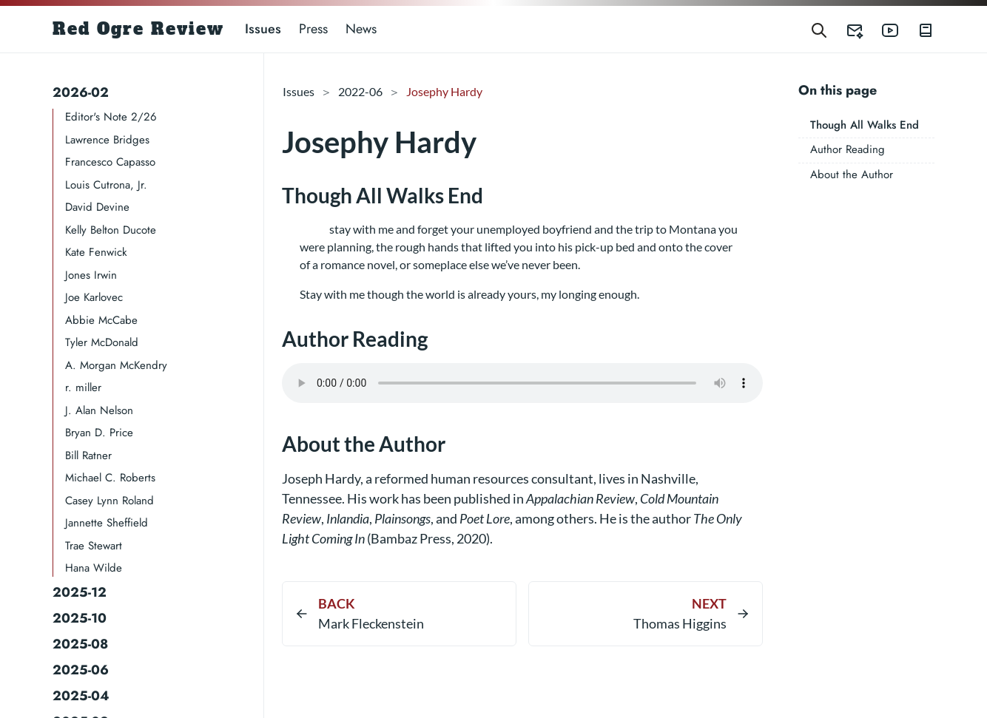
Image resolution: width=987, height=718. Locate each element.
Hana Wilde (93, 568)
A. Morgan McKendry (116, 365)
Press (313, 28)
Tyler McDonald (101, 342)
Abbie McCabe (101, 320)
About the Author (851, 174)
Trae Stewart (93, 546)
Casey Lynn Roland (109, 500)
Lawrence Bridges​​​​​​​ (107, 140)
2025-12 (80, 592)
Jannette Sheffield (106, 523)
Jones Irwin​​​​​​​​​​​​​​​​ (91, 275)
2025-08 (80, 644)
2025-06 (81, 670)
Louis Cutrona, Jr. (106, 185)
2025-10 (80, 618)
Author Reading (847, 149)
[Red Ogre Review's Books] (916, 29)
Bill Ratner (88, 455)
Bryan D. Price (99, 432)
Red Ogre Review (138, 29)
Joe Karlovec (94, 297)
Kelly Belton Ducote (110, 230)
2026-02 (81, 92)
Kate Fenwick (96, 252)
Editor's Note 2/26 (111, 117)
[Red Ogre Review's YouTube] (881, 29)
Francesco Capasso (110, 162)
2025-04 (81, 695)
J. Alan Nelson (99, 410)
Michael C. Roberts (110, 478)
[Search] (819, 29)
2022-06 (360, 91)
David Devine (97, 207)
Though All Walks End (864, 125)
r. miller (83, 387)
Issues (263, 28)
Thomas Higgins (680, 623)
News (361, 28)
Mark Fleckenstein (371, 623)
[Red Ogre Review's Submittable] (845, 29)
